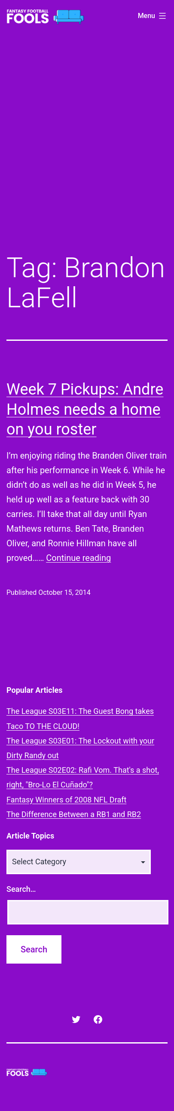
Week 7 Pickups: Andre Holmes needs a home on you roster (84, 409)
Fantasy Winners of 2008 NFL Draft (66, 799)
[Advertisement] (87, 149)
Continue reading (78, 558)
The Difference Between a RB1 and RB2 (73, 814)
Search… (21, 889)
